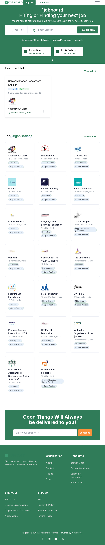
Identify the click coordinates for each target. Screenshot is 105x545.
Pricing (49, 473)
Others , (37, 40)
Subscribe (85, 432)
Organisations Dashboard (18, 510)
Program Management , (63, 40)
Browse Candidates (80, 468)
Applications (11, 516)
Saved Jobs (77, 482)
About (49, 462)
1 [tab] (52, 60)
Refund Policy (45, 516)
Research (78, 40)
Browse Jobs (77, 462)
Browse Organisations (16, 505)
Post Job (44, 2)
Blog (48, 479)
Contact (50, 468)
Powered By (71, 533)
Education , (46, 40)
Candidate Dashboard (76, 475)
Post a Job (10, 499)
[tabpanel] (36, 51)
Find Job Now (88, 30)
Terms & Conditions (48, 510)
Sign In (29, 2)
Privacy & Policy (46, 505)
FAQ (40, 499)
